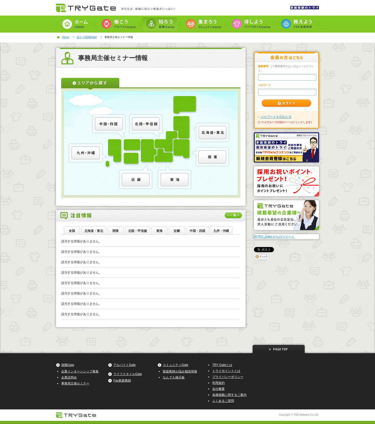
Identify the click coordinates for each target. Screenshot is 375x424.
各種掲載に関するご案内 (229, 395)
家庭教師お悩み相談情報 (180, 371)
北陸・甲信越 (137, 231)
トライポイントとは (226, 371)
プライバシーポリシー (227, 377)
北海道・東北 (93, 231)
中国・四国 (197, 231)
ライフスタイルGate (127, 374)
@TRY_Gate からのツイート (274, 236)
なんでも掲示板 (174, 377)
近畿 (177, 231)
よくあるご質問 (223, 401)
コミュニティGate (175, 365)
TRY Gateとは (222, 365)
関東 (116, 231)
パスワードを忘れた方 (276, 117)
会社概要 (218, 389)
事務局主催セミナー (75, 383)
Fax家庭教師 (122, 380)
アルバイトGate (124, 365)
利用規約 (218, 383)
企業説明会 (69, 377)
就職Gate (67, 365)
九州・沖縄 (221, 231)
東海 (159, 231)
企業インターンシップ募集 (80, 371)
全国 (72, 231)
